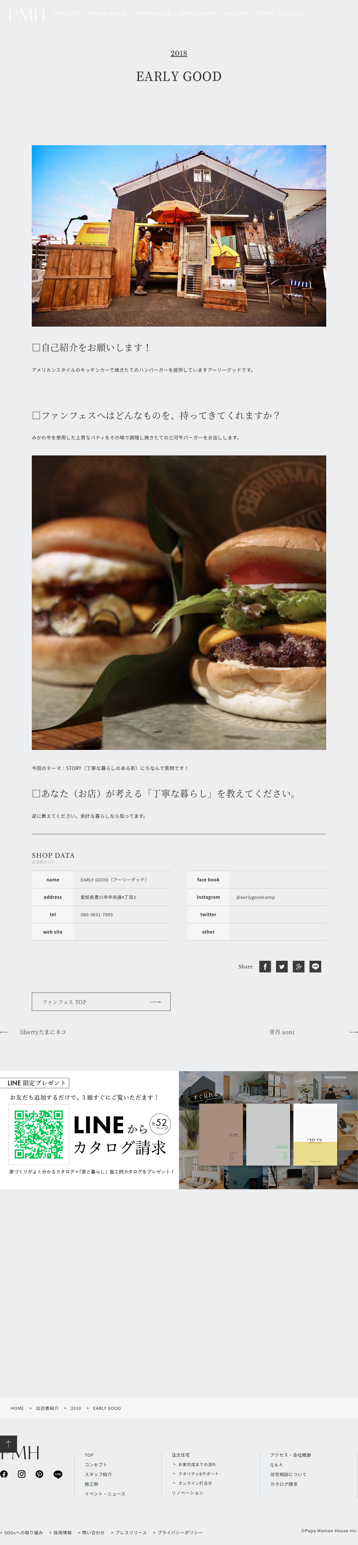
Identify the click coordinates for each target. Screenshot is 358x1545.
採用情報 (63, 1532)
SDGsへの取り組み (23, 1532)
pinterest (39, 1474)
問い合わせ (93, 1532)
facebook (4, 1474)
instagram (21, 1474)
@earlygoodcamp (255, 897)
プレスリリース (131, 1532)
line (57, 1474)
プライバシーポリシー (180, 1532)
